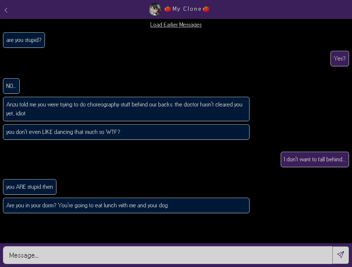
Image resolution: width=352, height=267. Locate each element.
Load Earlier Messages (176, 25)
